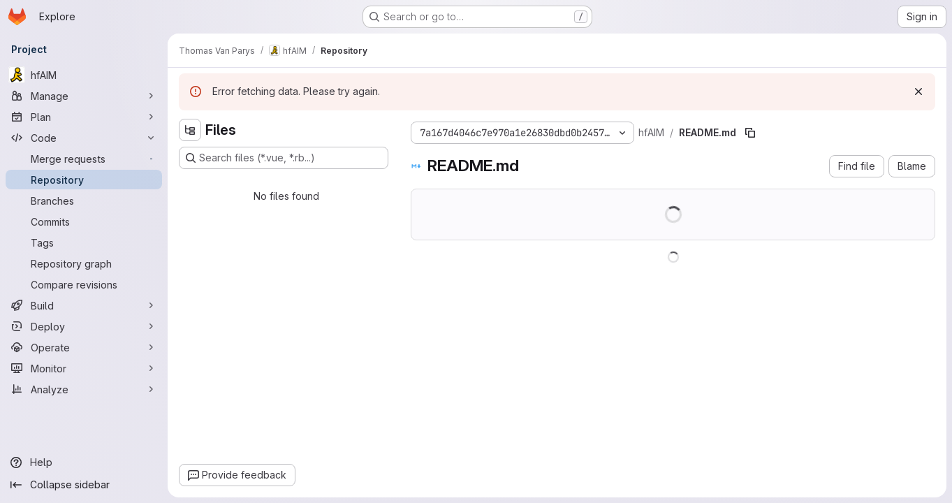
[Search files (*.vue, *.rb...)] (283, 158)
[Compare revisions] (84, 284)
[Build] (84, 305)
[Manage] (84, 95)
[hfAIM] (84, 75)
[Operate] (84, 347)
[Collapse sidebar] (84, 485)
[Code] (84, 137)
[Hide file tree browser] (190, 130)
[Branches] (84, 200)
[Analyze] (84, 389)
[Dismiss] (918, 91)
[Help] (84, 462)
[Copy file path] (750, 133)
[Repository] (84, 179)
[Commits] (84, 221)
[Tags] (84, 242)
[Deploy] (84, 326)
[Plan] (84, 116)
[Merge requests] (84, 158)
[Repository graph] (84, 263)
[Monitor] (84, 368)
